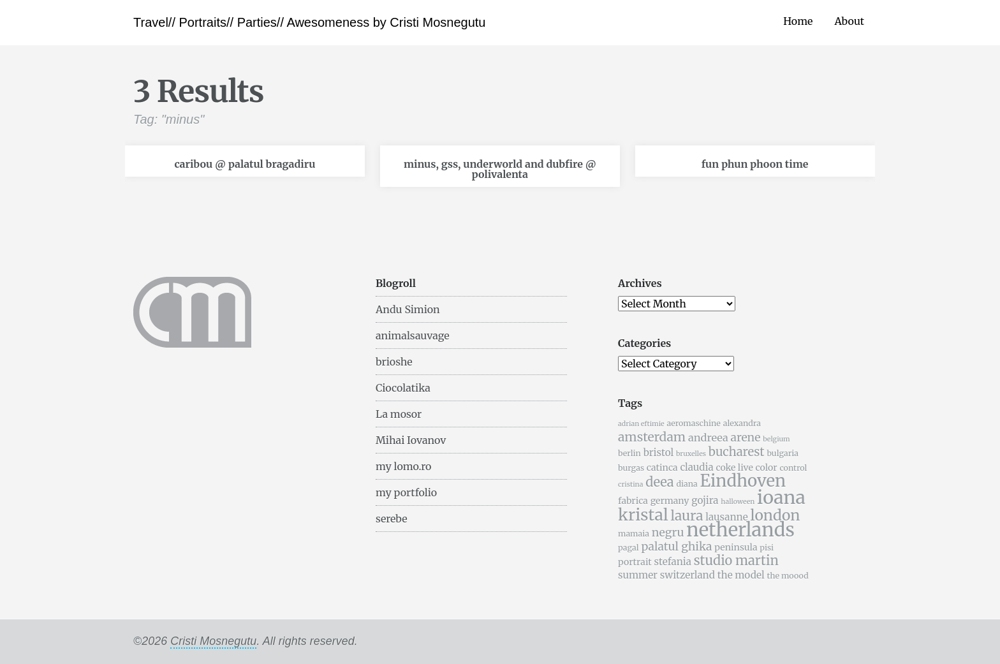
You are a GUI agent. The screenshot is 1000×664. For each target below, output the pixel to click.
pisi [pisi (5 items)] (767, 547)
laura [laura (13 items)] (686, 515)
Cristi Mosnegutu (213, 641)
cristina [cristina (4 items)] (630, 484)
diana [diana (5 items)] (686, 484)
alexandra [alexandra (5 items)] (742, 423)
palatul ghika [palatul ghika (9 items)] (676, 547)
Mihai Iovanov (411, 440)
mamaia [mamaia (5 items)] (633, 533)
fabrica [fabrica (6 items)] (633, 500)
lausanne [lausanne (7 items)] (726, 517)
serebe (392, 518)
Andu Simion (408, 309)
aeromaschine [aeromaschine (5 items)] (693, 423)
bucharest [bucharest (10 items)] (737, 452)
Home (797, 21)
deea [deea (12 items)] (659, 482)
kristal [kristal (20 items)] (643, 515)
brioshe (394, 361)
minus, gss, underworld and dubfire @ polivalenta (500, 169)
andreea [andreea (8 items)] (708, 437)
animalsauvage (413, 335)
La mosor (399, 414)
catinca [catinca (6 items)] (662, 467)
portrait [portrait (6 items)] (635, 562)
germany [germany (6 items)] (670, 500)
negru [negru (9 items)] (668, 533)
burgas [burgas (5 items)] (631, 468)
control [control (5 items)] (793, 468)
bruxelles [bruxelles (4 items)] (691, 454)
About (849, 21)
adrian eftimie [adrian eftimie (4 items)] (641, 424)
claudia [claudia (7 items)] (696, 467)
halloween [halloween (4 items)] (737, 502)
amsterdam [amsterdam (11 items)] (652, 437)
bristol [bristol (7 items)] (658, 452)
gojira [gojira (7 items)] (704, 500)
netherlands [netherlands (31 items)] (740, 530)
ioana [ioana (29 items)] (781, 497)
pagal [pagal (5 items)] (628, 547)
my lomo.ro (403, 466)
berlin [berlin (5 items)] (629, 453)
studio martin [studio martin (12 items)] (736, 560)
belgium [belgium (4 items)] (776, 439)
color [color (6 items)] (766, 467)
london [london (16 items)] (775, 515)
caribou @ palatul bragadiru (244, 164)
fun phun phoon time (755, 164)
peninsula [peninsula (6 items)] (735, 547)
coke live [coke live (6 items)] (734, 467)
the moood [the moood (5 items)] (787, 575)
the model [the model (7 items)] (741, 575)
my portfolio (406, 492)
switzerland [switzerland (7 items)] (687, 575)
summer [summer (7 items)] (638, 575)
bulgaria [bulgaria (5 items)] (782, 453)
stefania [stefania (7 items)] (672, 562)
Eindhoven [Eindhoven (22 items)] (743, 481)
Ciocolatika (403, 387)
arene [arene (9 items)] (745, 438)
